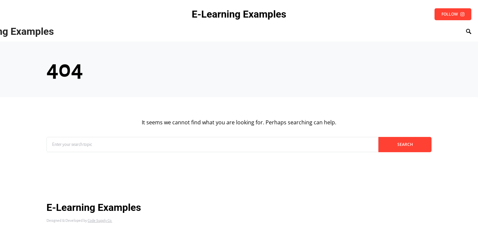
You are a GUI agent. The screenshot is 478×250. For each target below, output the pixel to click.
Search (405, 144)
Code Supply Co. (100, 220)
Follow (452, 14)
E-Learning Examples (239, 14)
